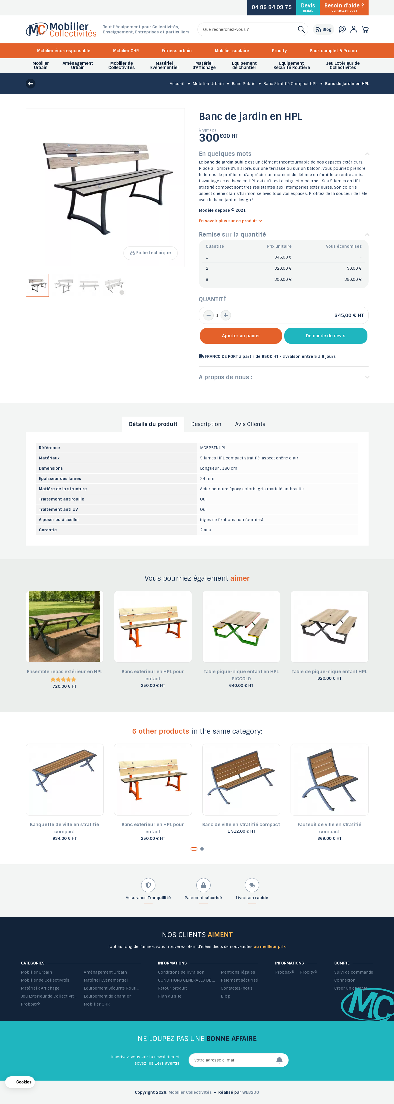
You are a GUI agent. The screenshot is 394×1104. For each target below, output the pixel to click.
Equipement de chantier (107, 996)
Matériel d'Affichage (40, 988)
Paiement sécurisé (239, 980)
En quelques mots (225, 154)
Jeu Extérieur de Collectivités (49, 996)
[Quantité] (217, 315)
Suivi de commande (353, 972)
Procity (279, 51)
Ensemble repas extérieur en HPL (65, 672)
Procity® (308, 972)
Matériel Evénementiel (106, 980)
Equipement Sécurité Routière (112, 988)
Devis (308, 7)
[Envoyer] (282, 1060)
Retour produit (172, 988)
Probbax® (30, 1004)
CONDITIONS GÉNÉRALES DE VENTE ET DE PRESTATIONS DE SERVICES (186, 980)
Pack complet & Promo (333, 51)
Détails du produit (153, 424)
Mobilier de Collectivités (45, 980)
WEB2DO (250, 1092)
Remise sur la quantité (232, 234)
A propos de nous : (225, 377)
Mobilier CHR (126, 51)
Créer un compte (350, 988)
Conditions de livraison (181, 972)
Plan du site (169, 996)
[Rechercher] (252, 29)
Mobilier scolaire (232, 51)
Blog (225, 996)
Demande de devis (325, 336)
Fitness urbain (177, 51)
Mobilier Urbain (36, 972)
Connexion (344, 980)
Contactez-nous (237, 988)
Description (206, 424)
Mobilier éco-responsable (63, 51)
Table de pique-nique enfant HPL (329, 672)
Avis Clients (250, 424)
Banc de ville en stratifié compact (241, 825)
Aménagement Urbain (105, 972)
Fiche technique (150, 253)
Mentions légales (238, 972)
